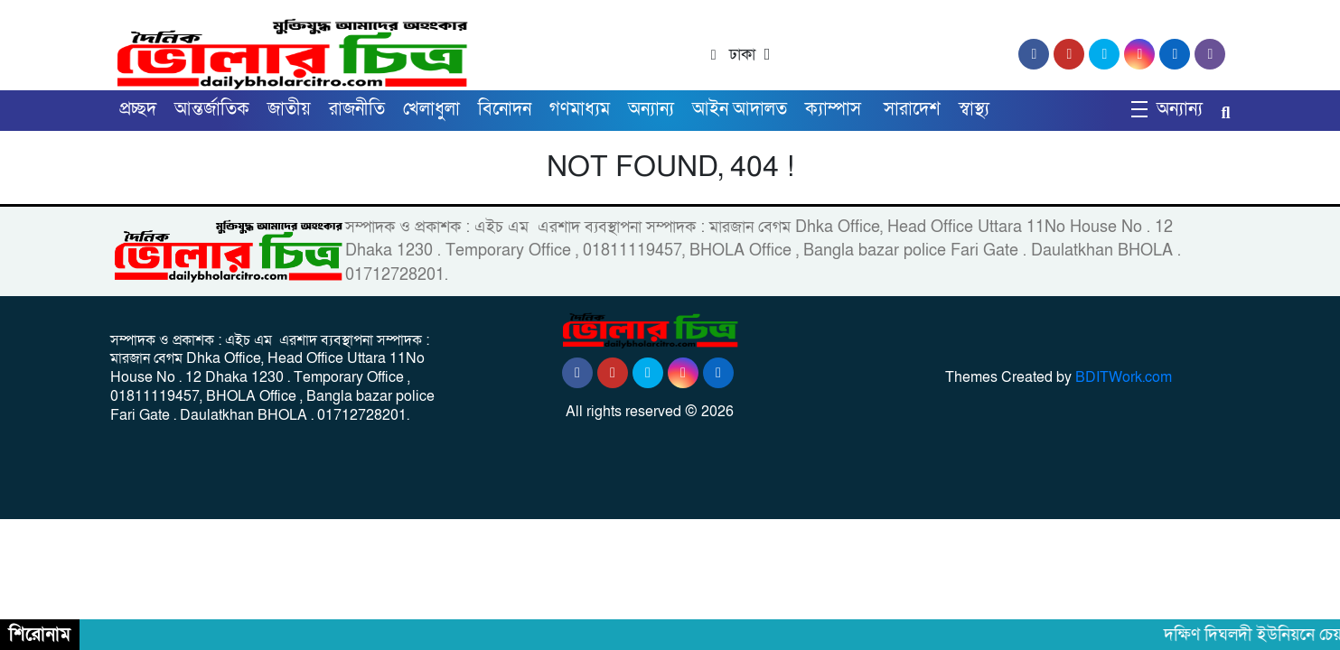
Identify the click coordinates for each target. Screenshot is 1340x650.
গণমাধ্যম (579, 109)
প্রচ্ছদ (137, 109)
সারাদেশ (912, 109)
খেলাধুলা (431, 109)
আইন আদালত (739, 109)
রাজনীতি (357, 109)
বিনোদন (504, 109)
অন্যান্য (651, 109)
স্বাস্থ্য (974, 109)
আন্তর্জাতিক (211, 109)
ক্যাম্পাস (835, 109)
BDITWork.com (1123, 377)
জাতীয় (289, 109)
